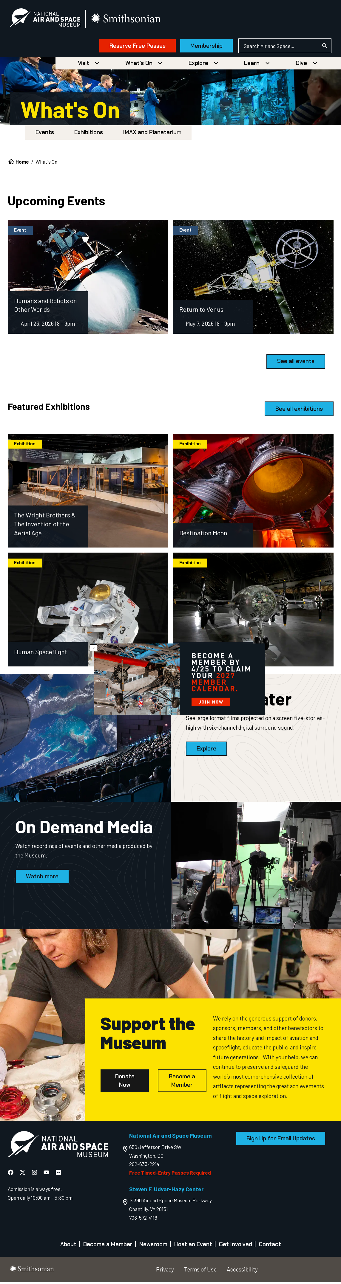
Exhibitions (88, 134)
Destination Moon (203, 535)
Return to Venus (201, 311)
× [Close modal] (93, 648)
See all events (295, 363)
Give (301, 65)
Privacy (165, 1271)
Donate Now (125, 1083)
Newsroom (153, 1246)
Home (22, 164)
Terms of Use (200, 1271)
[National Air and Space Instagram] (35, 1174)
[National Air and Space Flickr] (58, 1174)
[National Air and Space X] (23, 1174)
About (68, 1246)
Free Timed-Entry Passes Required (170, 1175)
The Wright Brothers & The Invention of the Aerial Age (44, 526)
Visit (83, 65)
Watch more (42, 878)
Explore (198, 65)
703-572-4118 (143, 1220)
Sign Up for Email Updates (280, 1140)
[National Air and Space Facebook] (11, 1174)
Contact (270, 1246)
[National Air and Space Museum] (50, 19)
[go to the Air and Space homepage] (58, 1147)
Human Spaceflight (40, 654)
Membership (201, 47)
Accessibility (242, 1271)
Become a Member (182, 1083)
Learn (252, 65)
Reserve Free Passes (132, 47)
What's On (138, 65)
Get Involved (235, 1246)
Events (45, 134)
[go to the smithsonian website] (132, 20)
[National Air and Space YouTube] (47, 1174)
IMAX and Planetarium (152, 134)
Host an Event (193, 1246)
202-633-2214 (144, 1166)
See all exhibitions (299, 411)
